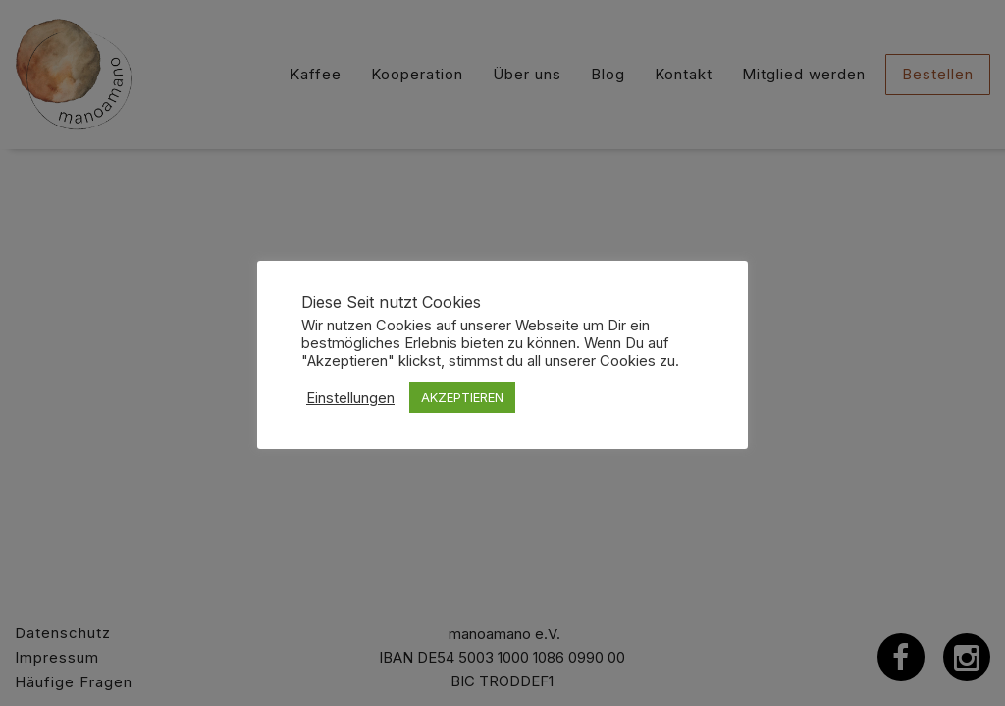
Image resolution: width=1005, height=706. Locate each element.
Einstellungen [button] (350, 398)
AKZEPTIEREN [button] (462, 397)
